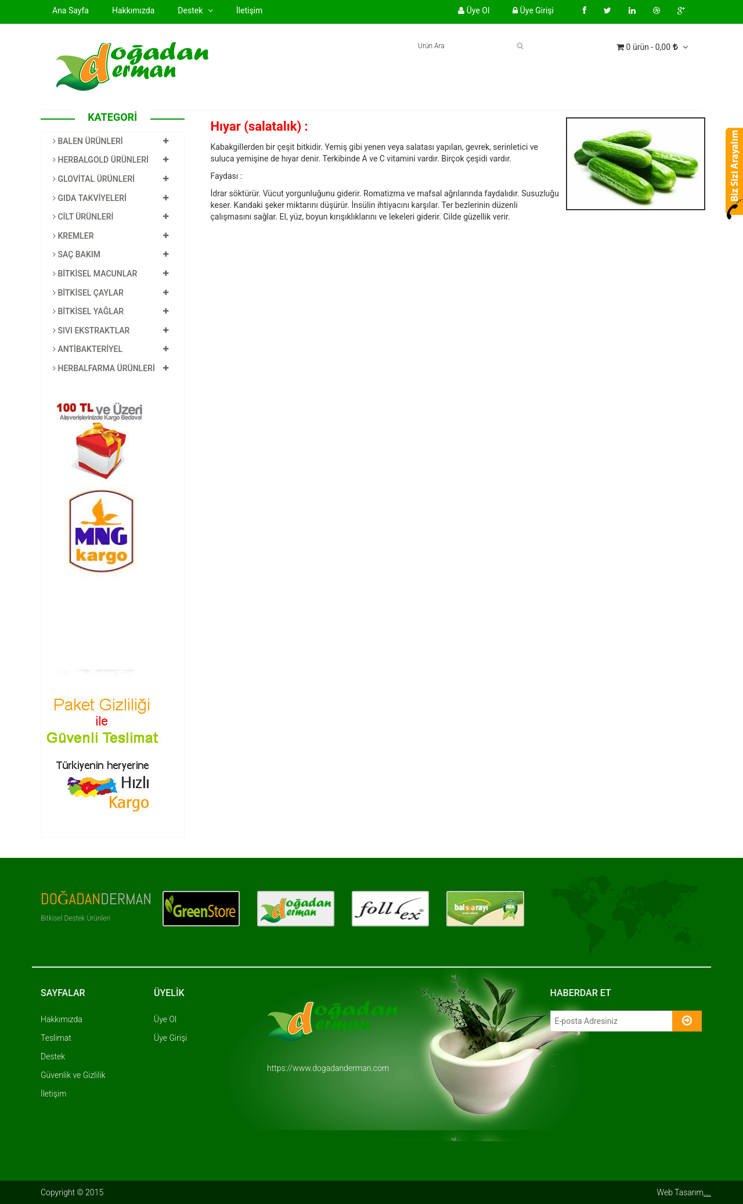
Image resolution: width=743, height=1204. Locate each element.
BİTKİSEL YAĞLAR (88, 311)
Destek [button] (195, 10)
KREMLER (73, 235)
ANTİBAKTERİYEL (87, 349)
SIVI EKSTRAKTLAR (91, 330)
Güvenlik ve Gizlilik (73, 1075)
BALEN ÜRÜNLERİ (88, 141)
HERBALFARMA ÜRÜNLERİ (104, 368)
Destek (53, 1056)
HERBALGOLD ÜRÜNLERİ (101, 159)
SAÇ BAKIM (76, 254)
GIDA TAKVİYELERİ (90, 198)
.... (707, 1192)
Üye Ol (473, 10)
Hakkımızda (133, 10)
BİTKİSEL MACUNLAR (95, 273)
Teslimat (56, 1038)
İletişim (249, 10)
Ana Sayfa (70, 10)
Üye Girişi (533, 10)
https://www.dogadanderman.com (328, 1068)
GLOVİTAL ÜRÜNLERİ (94, 179)
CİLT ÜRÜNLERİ (83, 216)
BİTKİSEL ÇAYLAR (88, 292)
